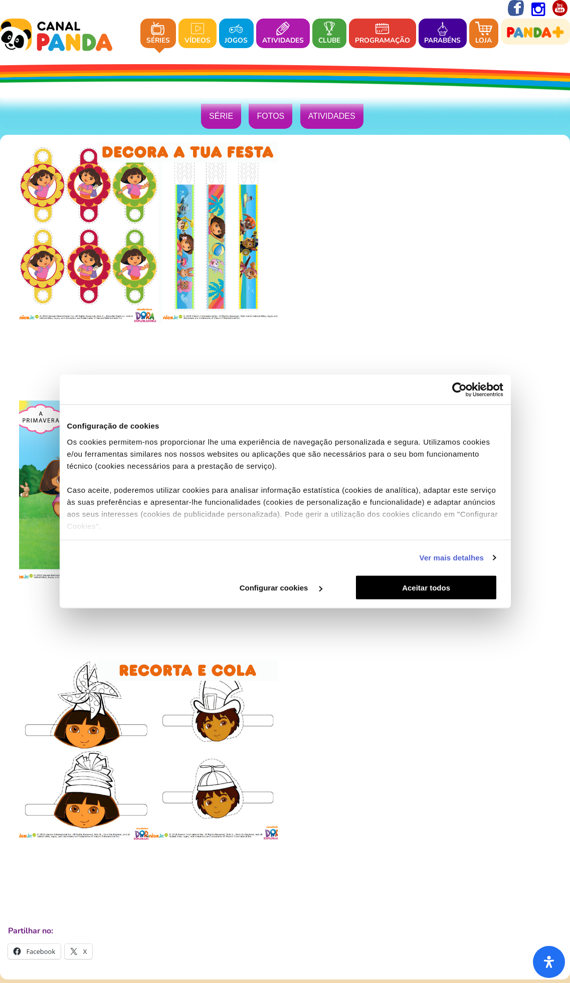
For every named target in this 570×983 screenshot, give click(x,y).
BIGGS (246, 839)
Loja (483, 34)
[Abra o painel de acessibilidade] (549, 962)
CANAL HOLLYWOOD (193, 839)
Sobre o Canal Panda (228, 752)
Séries (158, 34)
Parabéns (442, 34)
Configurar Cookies (440, 897)
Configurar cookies (284, 587)
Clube (329, 34)
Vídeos (197, 34)
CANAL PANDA (294, 839)
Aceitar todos (431, 587)
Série (221, 117)
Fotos (270, 117)
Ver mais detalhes (452, 557)
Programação (382, 34)
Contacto (364, 752)
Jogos (236, 34)
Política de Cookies (283, 897)
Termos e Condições (361, 897)
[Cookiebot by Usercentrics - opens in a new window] (459, 389)
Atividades (283, 34)
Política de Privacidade (198, 897)
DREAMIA (285, 782)
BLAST (344, 839)
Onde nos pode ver (308, 752)
